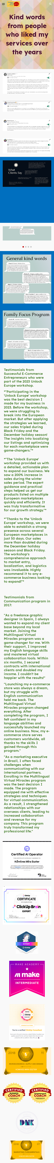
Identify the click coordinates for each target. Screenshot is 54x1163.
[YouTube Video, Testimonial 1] (27, 206)
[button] (3, 4)
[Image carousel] (27, 237)
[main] (27, 35)
